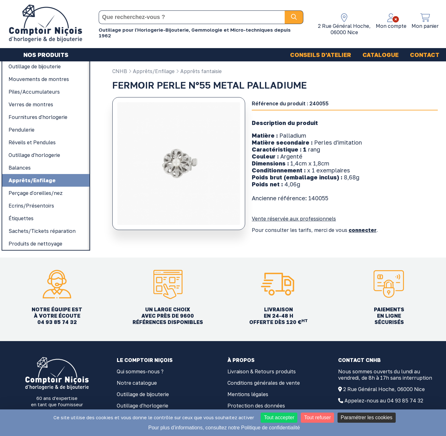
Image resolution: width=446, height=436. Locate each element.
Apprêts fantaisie (199, 71)
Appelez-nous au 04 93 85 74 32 (383, 400)
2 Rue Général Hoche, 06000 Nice (384, 389)
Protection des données (256, 405)
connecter (362, 230)
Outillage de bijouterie (143, 394)
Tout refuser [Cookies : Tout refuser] (317, 417)
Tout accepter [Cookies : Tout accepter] (279, 417)
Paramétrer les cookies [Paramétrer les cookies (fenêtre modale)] (367, 417)
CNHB (119, 71)
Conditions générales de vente (263, 383)
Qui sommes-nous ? (140, 371)
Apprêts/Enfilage (151, 71)
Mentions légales (247, 394)
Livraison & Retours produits (261, 371)
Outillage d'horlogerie (142, 405)
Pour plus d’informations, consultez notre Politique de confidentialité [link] (224, 427)
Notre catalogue (137, 383)
